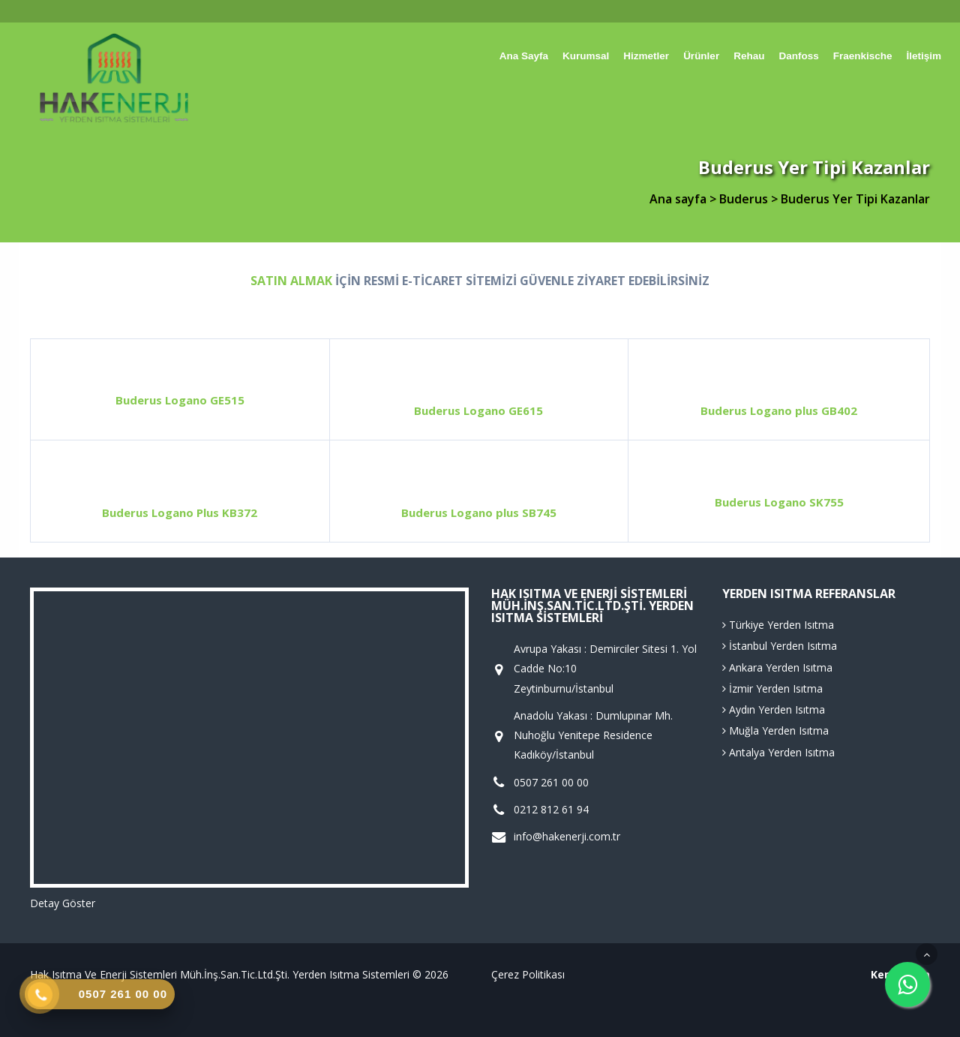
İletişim (923, 56)
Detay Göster (62, 903)
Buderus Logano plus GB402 (778, 410)
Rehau (749, 56)
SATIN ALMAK (291, 280)
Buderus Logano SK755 (779, 501)
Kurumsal (585, 56)
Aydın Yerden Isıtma (773, 709)
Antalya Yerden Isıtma (778, 752)
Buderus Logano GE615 (478, 410)
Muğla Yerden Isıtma (775, 730)
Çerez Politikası (528, 974)
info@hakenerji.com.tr (567, 836)
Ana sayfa (524, 56)
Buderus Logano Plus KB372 (179, 512)
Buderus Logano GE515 (180, 399)
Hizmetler (646, 56)
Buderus (745, 199)
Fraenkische (862, 56)
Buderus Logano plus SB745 (478, 512)
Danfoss (798, 56)
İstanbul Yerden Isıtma (779, 646)
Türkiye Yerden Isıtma (778, 625)
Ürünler (701, 56)
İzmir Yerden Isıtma (772, 688)
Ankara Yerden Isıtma (777, 667)
